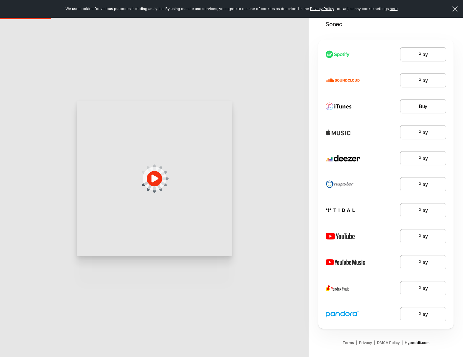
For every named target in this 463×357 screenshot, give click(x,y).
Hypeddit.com (417, 342)
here (394, 8)
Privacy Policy (322, 8)
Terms (348, 342)
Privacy (365, 342)
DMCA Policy (388, 342)
